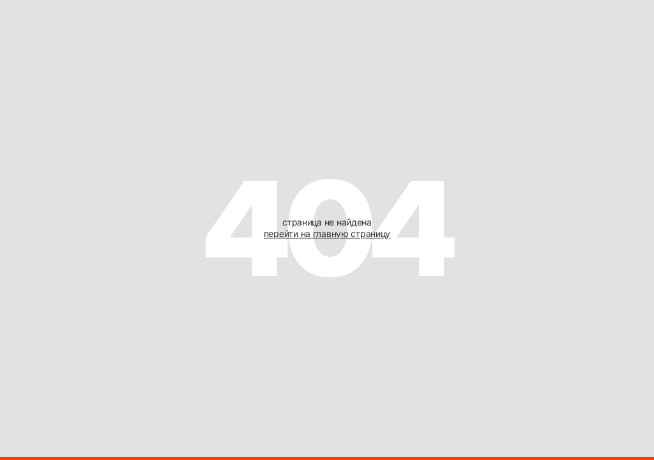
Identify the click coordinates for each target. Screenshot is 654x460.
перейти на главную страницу (327, 233)
